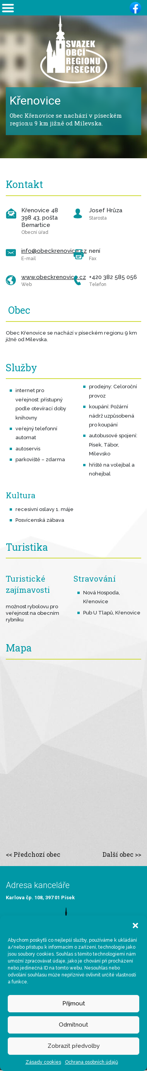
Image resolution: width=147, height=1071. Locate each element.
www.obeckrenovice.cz (53, 277)
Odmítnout (73, 1024)
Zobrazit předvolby (74, 1045)
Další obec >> (122, 854)
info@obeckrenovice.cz (54, 250)
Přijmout (73, 1003)
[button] (135, 925)
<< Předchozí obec (33, 854)
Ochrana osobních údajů (91, 1062)
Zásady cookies (43, 1062)
